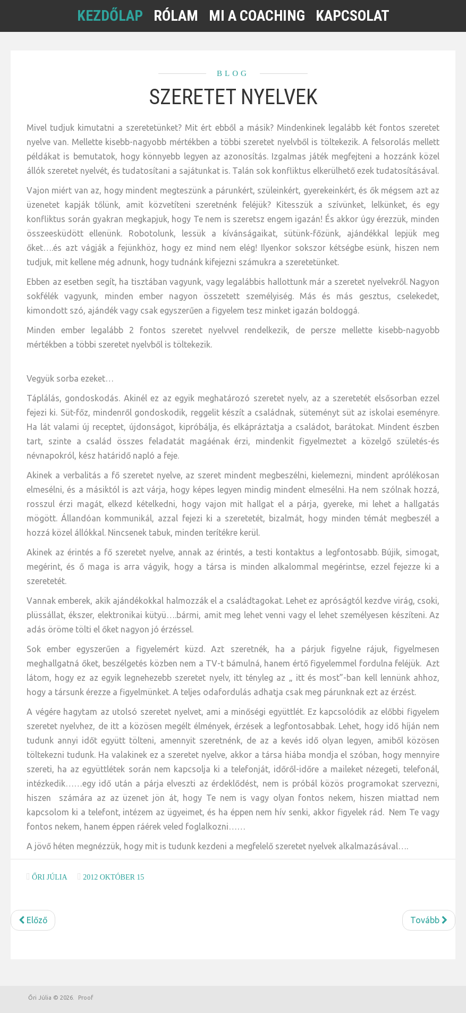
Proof (85, 997)
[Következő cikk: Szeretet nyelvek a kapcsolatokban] (428, 920)
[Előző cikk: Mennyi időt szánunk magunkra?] (33, 920)
